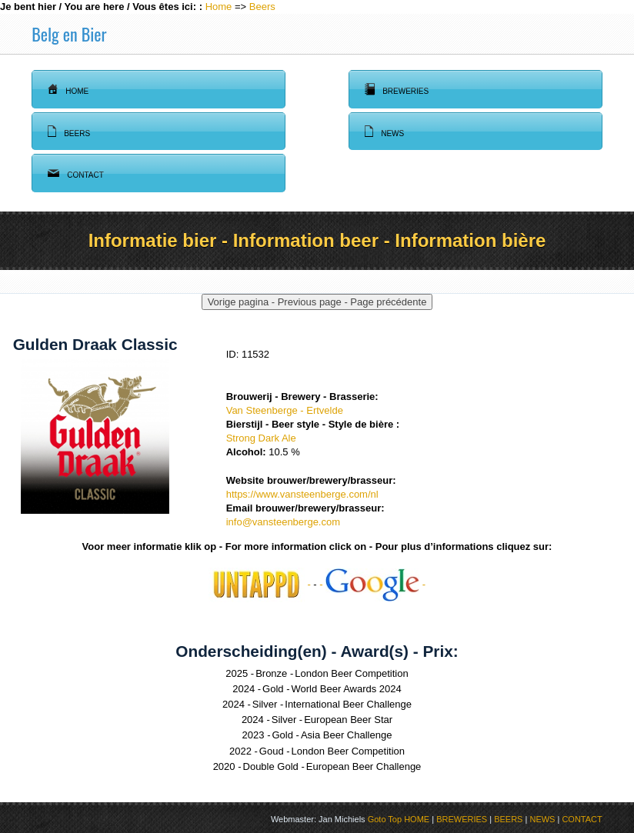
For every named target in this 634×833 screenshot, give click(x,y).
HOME (416, 819)
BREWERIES (461, 819)
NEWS (542, 819)
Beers (262, 6)
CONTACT (582, 819)
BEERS (508, 819)
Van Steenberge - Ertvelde (284, 410)
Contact (76, 173)
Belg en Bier (69, 34)
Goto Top (385, 819)
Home (218, 6)
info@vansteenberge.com (283, 522)
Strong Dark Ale (261, 438)
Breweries (397, 89)
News (384, 131)
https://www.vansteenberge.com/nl (302, 494)
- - (372, 584)
